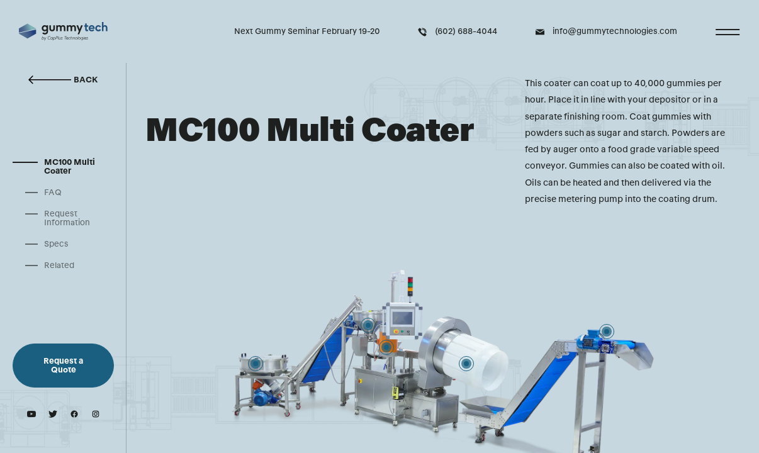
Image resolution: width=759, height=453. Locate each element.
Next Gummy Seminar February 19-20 (307, 31)
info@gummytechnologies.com (606, 31)
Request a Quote (63, 366)
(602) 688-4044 (457, 31)
